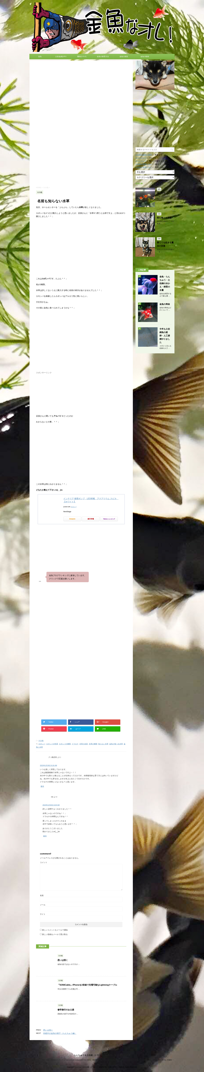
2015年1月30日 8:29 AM (51, 805)
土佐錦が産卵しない (143, 164)
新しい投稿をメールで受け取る (55, 934)
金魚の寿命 (165, 304)
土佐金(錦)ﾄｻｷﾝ (61, 56)
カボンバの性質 (52, 744)
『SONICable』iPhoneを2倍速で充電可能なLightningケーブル (87, 985)
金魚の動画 (145, 56)
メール (42, 905)
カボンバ (41, 744)
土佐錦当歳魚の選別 (143, 155)
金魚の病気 (124, 56)
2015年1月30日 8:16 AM (48, 765)
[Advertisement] (81, 162)
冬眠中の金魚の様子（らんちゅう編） (59, 1033)
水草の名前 (83, 744)
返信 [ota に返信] (45, 836)
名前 (42, 895)
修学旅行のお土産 (66, 1010)
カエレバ (73, 506)
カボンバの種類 (65, 744)
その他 (40, 741)
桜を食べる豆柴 (164, 218)
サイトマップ (140, 158)
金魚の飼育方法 (103, 56)
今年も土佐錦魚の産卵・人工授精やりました (165, 335)
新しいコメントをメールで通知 (55, 930)
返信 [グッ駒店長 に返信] (42, 786)
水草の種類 (93, 744)
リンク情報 (89, 1049)
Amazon (72, 519)
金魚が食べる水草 (116, 744)
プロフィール (101, 1049)
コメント (43, 862)
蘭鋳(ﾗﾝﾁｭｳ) (81, 56)
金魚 (40, 56)
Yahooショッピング (109, 519)
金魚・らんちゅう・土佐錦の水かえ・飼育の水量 (165, 283)
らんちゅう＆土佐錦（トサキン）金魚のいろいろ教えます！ (102, 1055)
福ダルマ (161, 193)
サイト (42, 914)
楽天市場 (91, 519)
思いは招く (63, 960)
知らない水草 (103, 744)
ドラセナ (75, 744)
